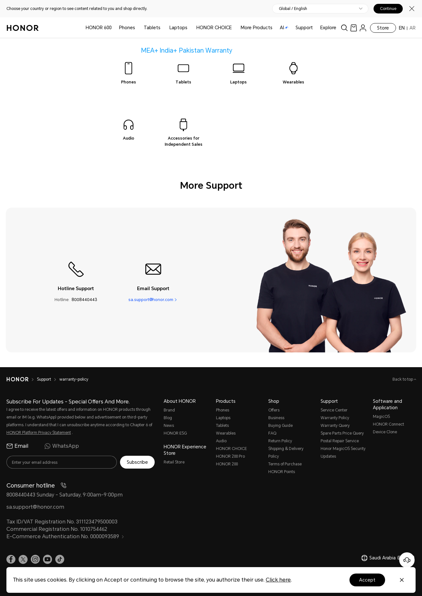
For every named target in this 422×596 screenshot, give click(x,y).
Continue (388, 8)
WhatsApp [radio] (61, 446)
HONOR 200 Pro (230, 456)
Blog (168, 418)
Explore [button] (328, 27)
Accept (367, 580)
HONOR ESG (175, 433)
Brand (169, 410)
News (169, 425)
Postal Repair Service (340, 441)
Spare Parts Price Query (342, 433)
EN (402, 27)
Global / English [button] (293, 8)
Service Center (334, 410)
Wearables (226, 433)
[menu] (363, 27)
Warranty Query (335, 425)
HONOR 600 (99, 27)
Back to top (403, 379)
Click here (278, 580)
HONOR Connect (388, 424)
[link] (353, 27)
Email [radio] (17, 446)
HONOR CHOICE (214, 27)
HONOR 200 (227, 464)
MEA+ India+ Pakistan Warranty (186, 50)
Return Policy (280, 441)
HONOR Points (281, 472)
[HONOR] (21, 379)
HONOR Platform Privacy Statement (38, 432)
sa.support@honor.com (150, 299)
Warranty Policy (335, 418)
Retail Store (174, 462)
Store (383, 27)
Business (276, 418)
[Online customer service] (407, 560)
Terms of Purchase (285, 464)
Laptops (178, 27)
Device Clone (385, 432)
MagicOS (381, 416)
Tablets (152, 27)
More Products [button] (256, 27)
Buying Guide (280, 425)
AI (284, 27)
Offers (274, 410)
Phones (127, 27)
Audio (221, 441)
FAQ (272, 433)
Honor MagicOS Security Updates (343, 452)
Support (304, 27)
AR (412, 27)
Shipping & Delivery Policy (286, 452)
